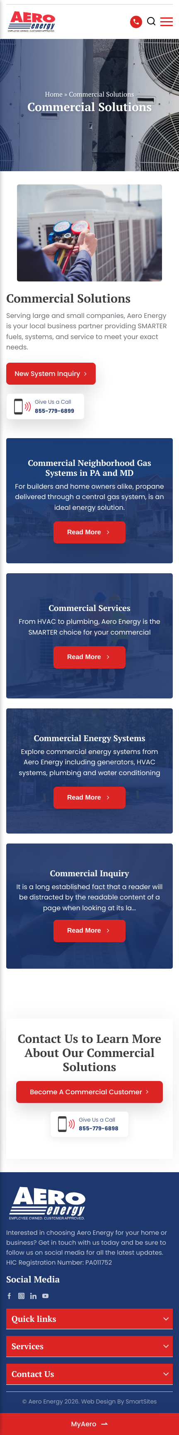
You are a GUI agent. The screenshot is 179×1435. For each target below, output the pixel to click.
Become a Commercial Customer (89, 1092)
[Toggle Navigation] (166, 21)
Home (54, 94)
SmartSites (141, 1401)
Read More (89, 532)
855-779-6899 (54, 406)
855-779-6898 (98, 1124)
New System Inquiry (51, 373)
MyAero (89, 1424)
